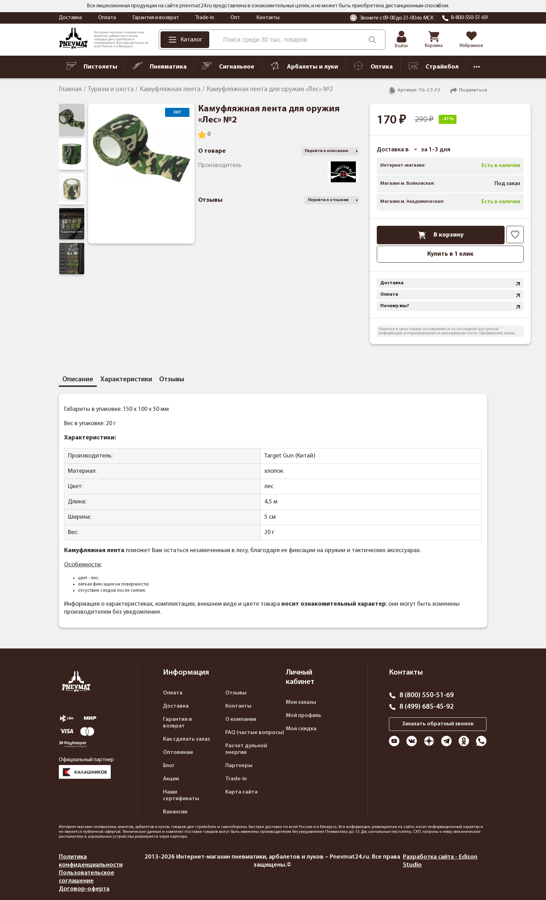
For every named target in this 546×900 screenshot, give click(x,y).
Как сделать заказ (186, 739)
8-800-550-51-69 (469, 18)
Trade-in (204, 18)
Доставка (70, 18)
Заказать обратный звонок (438, 724)
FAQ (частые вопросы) (254, 732)
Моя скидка (301, 729)
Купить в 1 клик (450, 254)
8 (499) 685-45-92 (426, 706)
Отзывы (236, 693)
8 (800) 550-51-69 (426, 695)
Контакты (268, 18)
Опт (235, 18)
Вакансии (175, 812)
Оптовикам (178, 752)
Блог (169, 765)
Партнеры (238, 765)
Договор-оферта (84, 889)
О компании (240, 719)
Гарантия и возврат (155, 18)
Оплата (107, 18)
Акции (171, 779)
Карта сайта (241, 792)
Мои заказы (301, 702)
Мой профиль (303, 715)
